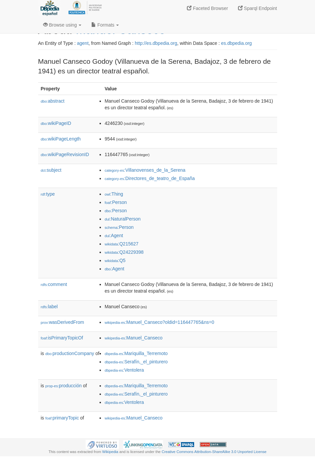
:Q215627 (121, 243)
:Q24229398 (124, 252)
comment (54, 284)
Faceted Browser (207, 8)
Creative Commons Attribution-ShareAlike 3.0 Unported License (214, 452)
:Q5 (115, 260)
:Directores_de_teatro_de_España (150, 178)
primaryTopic (62, 417)
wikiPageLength (61, 138)
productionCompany (69, 353)
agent (83, 43)
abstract (53, 101)
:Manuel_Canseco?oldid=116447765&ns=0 (159, 322)
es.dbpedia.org (236, 43)
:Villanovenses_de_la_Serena (145, 170)
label (49, 306)
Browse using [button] (62, 25)
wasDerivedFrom (62, 322)
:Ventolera (124, 370)
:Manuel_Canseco (133, 337)
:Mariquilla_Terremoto (136, 353)
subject (51, 170)
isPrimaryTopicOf (62, 337)
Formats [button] (105, 25)
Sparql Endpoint (257, 8)
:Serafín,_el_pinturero (136, 361)
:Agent (114, 235)
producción (63, 385)
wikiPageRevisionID (65, 154)
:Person (116, 202)
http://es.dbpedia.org (156, 43)
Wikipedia (110, 452)
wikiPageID (56, 123)
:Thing (114, 194)
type (48, 194)
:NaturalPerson (122, 219)
